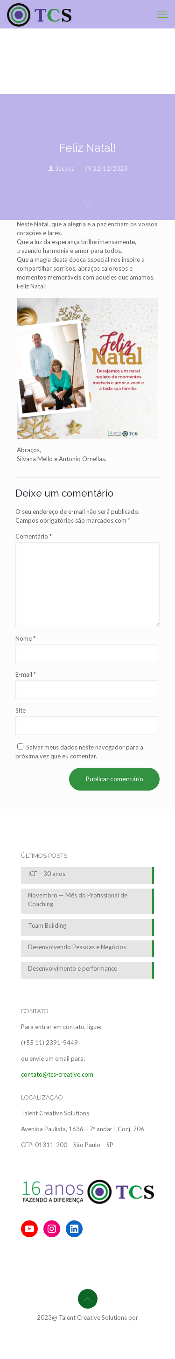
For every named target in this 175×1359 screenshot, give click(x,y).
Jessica (65, 168)
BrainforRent (87, 1326)
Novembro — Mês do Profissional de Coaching (77, 899)
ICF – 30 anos (46, 873)
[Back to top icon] (88, 1299)
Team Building (47, 925)
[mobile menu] (162, 14)
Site (20, 710)
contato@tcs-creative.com (57, 1074)
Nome (25, 638)
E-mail (25, 674)
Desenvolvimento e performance (72, 968)
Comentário (33, 536)
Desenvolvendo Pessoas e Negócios (77, 947)
